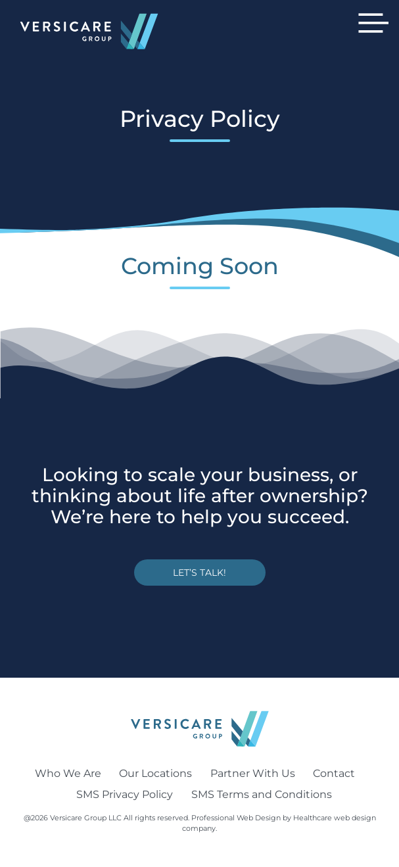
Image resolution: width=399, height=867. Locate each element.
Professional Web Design (236, 817)
